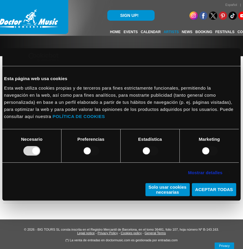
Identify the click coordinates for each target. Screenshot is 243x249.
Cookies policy (131, 233)
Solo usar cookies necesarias (167, 190)
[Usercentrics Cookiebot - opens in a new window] (33, 57)
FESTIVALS (224, 32)
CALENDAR (151, 32)
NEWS (187, 32)
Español (231, 5)
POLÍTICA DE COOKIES (79, 116)
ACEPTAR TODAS (214, 189)
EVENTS (131, 32)
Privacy (224, 246)
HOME (115, 32)
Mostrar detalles (205, 172)
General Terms (155, 233)
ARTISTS (171, 32)
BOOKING (203, 32)
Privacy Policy (108, 233)
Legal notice (86, 233)
